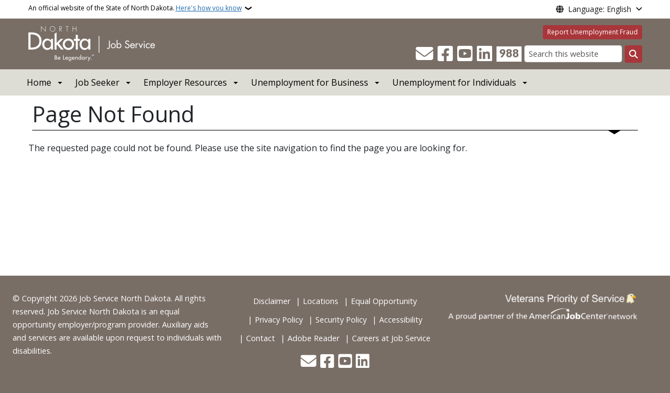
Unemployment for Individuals (454, 82)
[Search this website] (573, 53)
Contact (260, 338)
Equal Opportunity (384, 301)
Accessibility (400, 319)
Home (39, 82)
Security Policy (341, 319)
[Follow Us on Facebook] (445, 54)
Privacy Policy (279, 319)
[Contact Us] (424, 54)
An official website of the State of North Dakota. (135, 8)
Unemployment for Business (309, 82)
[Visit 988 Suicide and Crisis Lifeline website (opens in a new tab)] (509, 54)
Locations (320, 301)
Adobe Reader (313, 338)
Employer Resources (185, 82)
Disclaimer (271, 301)
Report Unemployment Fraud (592, 32)
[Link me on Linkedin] (484, 54)
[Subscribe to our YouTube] (464, 54)
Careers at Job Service (391, 338)
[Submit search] (633, 54)
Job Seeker (97, 82)
